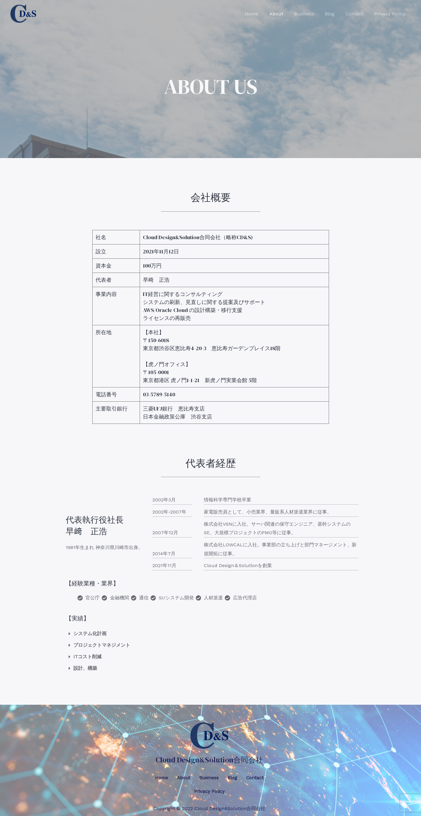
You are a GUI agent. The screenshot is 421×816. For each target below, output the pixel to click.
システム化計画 (90, 633)
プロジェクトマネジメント (101, 645)
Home (259, 14)
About (282, 14)
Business (309, 14)
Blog (333, 14)
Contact (356, 14)
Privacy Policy (390, 14)
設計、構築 (85, 668)
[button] (211, 633)
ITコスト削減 (87, 656)
